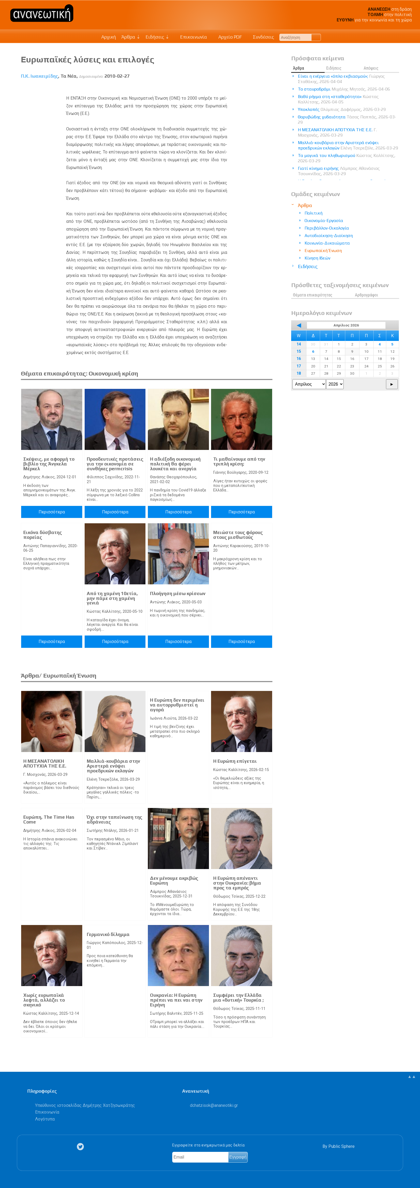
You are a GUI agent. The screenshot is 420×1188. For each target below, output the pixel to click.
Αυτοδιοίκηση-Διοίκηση (329, 235)
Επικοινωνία (191, 37)
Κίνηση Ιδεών (317, 258)
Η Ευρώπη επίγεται (235, 761)
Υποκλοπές (342, 109)
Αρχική (108, 37)
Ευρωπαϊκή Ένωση (323, 250)
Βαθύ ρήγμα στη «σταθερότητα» (338, 99)
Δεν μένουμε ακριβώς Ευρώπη (174, 880)
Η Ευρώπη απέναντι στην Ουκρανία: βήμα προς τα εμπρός (237, 882)
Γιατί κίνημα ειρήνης (339, 171)
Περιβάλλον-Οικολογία (327, 228)
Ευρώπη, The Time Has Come (48, 819)
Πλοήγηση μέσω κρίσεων (177, 593)
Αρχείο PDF (227, 37)
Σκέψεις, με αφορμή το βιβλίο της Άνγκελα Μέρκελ (48, 463)
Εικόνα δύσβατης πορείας (42, 535)
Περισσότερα (52, 511)
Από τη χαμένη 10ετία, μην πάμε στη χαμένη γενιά (112, 598)
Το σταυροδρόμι (344, 89)
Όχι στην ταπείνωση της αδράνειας (114, 819)
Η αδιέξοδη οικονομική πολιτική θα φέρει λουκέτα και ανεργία (175, 463)
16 (299, 358)
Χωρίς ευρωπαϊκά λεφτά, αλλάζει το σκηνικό (44, 999)
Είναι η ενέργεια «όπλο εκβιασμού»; (341, 79)
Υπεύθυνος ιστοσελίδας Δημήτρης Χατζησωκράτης (85, 1105)
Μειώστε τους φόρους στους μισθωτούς (238, 535)
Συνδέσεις (260, 37)
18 (299, 373)
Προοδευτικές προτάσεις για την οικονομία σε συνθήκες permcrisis (115, 463)
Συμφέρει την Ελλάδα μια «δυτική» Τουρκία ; (238, 997)
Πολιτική (313, 213)
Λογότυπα (45, 1119)
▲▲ (411, 1076)
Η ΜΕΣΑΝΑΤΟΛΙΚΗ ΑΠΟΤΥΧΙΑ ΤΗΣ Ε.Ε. (44, 763)
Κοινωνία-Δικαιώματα (327, 243)
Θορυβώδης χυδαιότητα (347, 119)
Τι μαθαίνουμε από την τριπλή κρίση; (239, 461)
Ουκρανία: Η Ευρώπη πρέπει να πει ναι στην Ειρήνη (176, 999)
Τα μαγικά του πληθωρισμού (346, 158)
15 (299, 351)
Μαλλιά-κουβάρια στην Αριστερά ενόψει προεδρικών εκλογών (113, 765)
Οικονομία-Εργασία (324, 220)
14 (299, 344)
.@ (214, 1105)
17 (299, 366)
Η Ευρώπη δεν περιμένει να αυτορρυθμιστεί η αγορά (177, 704)
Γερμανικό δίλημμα (108, 934)
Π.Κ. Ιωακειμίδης (39, 76)
